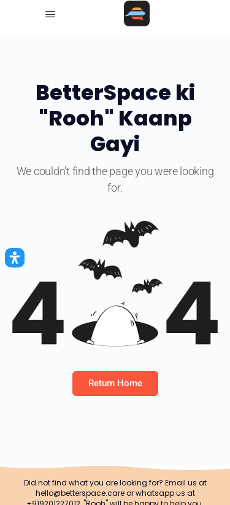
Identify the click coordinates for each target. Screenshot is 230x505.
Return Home (115, 383)
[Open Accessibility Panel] (15, 257)
